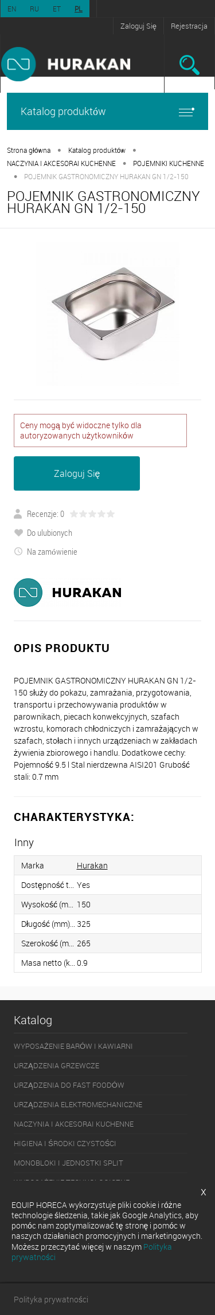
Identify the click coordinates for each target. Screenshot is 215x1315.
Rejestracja (189, 26)
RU (34, 8)
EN (11, 8)
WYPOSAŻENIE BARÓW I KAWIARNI (73, 1046)
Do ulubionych (43, 532)
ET (57, 8)
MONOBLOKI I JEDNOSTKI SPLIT (68, 1163)
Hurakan (92, 865)
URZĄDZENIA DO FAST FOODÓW (69, 1085)
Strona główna (28, 150)
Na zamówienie (45, 551)
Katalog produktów (107, 111)
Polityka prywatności (51, 1299)
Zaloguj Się (138, 26)
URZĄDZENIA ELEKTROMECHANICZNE (78, 1104)
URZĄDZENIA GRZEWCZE (56, 1065)
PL (79, 8)
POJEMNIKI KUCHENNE (168, 163)
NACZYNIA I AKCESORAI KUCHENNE (61, 163)
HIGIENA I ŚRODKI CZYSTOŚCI (65, 1143)
